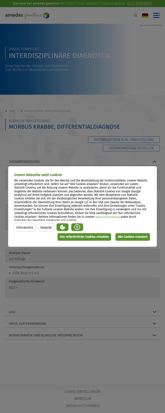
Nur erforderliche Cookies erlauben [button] (84, 237)
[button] (24, 227)
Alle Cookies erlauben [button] (132, 237)
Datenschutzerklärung (107, 216)
